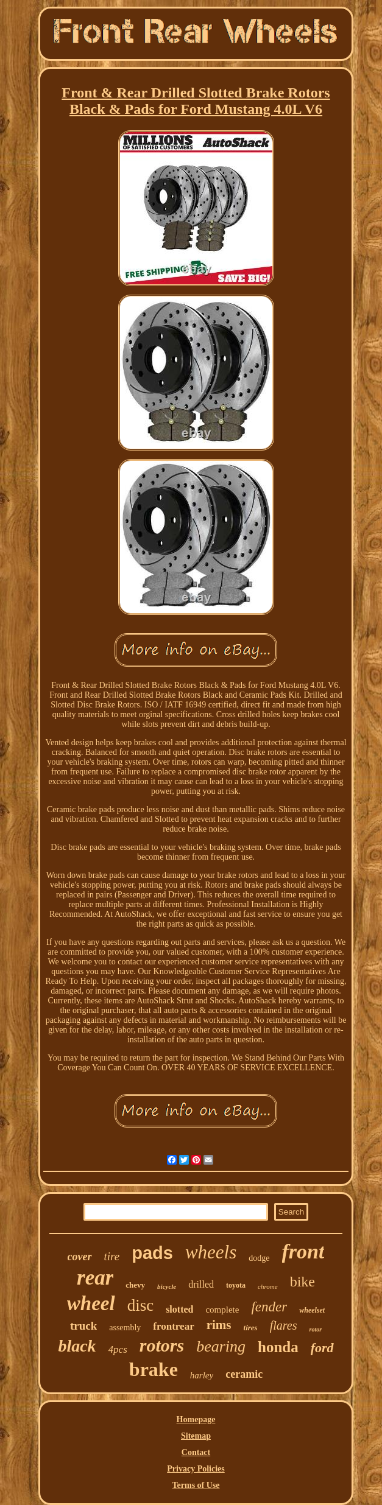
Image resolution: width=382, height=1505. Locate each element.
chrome (268, 1286)
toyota (236, 1285)
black (77, 1345)
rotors (162, 1345)
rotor (315, 1329)
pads (152, 1253)
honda (278, 1347)
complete (222, 1309)
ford (322, 1347)
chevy (135, 1284)
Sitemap (196, 1435)
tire (112, 1256)
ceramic (244, 1374)
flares (283, 1325)
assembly (125, 1327)
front (303, 1251)
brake (153, 1369)
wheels (210, 1252)
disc (140, 1305)
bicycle (166, 1286)
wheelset (312, 1310)
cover (80, 1257)
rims (219, 1324)
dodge (259, 1258)
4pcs (117, 1349)
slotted (179, 1309)
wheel (91, 1303)
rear (95, 1277)
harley (201, 1375)
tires (251, 1327)
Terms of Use (195, 1485)
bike (302, 1281)
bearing (221, 1346)
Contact (196, 1452)
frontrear (173, 1326)
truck (83, 1325)
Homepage (196, 1419)
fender (269, 1306)
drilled (201, 1284)
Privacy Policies (195, 1468)
